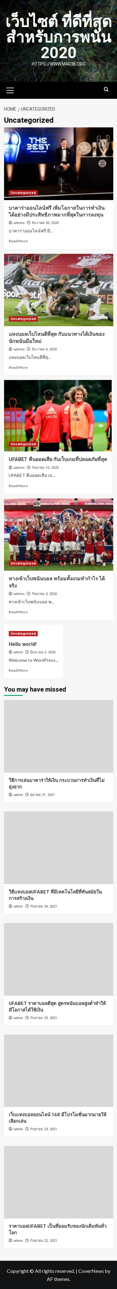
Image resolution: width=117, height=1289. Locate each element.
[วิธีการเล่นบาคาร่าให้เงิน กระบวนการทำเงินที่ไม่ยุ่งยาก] (58, 736)
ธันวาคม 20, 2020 (45, 223)
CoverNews (91, 1271)
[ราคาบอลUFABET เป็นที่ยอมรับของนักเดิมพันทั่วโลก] (58, 1182)
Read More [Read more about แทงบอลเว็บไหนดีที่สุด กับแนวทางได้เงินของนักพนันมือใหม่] (18, 367)
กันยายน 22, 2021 (43, 1241)
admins (19, 223)
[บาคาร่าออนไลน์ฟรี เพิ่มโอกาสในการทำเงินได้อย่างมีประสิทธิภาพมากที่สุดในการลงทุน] (58, 163)
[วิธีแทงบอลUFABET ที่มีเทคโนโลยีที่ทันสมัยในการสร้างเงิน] (58, 847)
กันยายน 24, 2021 (43, 906)
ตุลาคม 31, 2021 (42, 795)
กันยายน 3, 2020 (44, 594)
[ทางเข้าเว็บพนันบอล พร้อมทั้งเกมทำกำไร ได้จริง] (58, 534)
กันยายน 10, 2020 (45, 468)
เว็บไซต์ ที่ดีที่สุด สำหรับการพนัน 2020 (58, 37)
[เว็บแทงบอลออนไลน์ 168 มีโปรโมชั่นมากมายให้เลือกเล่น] (58, 1071)
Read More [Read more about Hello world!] (18, 670)
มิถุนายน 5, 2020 (43, 652)
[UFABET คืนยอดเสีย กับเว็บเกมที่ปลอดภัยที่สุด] (58, 415)
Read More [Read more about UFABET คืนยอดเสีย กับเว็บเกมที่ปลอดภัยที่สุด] (18, 485)
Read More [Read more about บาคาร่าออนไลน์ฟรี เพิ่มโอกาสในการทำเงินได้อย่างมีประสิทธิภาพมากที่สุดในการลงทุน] (18, 241)
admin (18, 652)
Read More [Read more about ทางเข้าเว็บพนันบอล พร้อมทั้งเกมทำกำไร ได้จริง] (18, 612)
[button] (10, 89)
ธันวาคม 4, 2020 (44, 349)
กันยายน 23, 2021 (43, 1018)
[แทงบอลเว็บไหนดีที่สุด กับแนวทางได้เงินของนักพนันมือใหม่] (58, 290)
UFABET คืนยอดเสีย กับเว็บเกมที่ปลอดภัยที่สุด (58, 459)
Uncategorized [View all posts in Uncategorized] (23, 193)
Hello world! (23, 644)
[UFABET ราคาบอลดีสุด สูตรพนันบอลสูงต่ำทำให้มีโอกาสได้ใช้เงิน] (58, 959)
